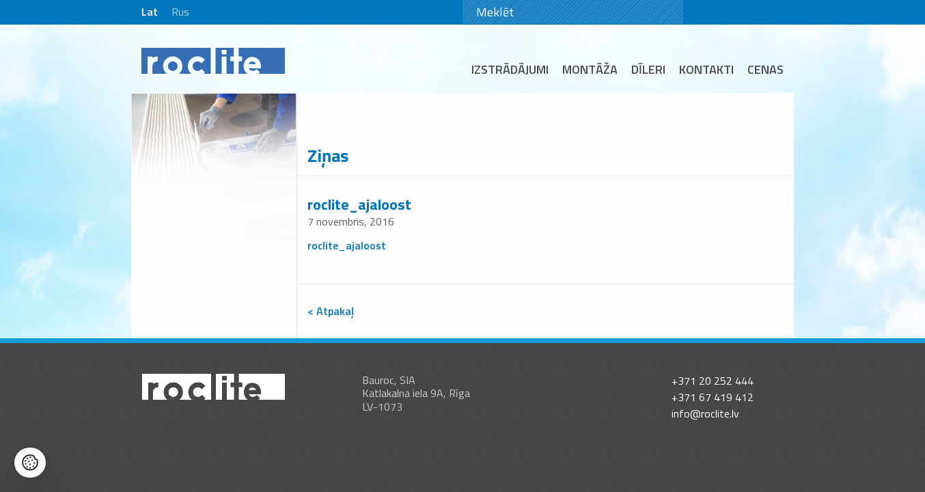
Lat (149, 11)
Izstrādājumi (510, 69)
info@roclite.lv (705, 400)
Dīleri (648, 69)
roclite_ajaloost (359, 204)
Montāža (590, 69)
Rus (180, 11)
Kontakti (706, 69)
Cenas (765, 69)
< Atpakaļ (330, 311)
